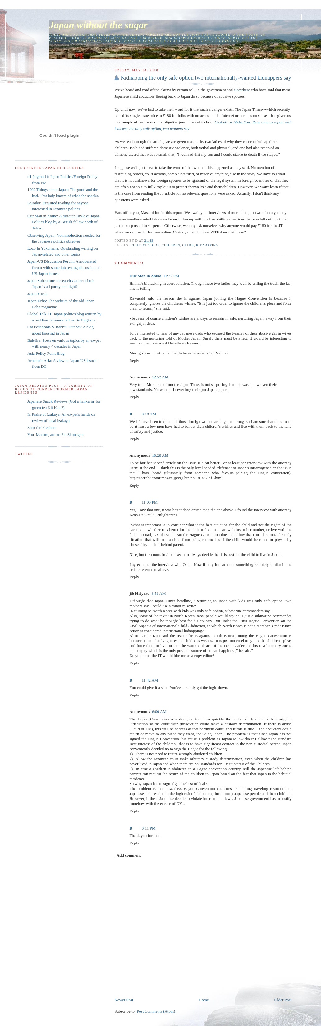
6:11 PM (149, 828)
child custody (145, 245)
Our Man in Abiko (145, 276)
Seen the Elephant (42, 427)
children (171, 245)
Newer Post (123, 999)
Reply (134, 360)
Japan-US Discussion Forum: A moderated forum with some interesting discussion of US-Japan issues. (63, 267)
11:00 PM (150, 502)
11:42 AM (150, 680)
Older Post (282, 999)
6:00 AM (159, 711)
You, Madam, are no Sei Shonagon (55, 434)
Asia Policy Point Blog (46, 353)
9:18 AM (149, 414)
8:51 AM (158, 593)
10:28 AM (160, 455)
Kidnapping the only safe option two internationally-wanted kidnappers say (206, 78)
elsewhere (242, 89)
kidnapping (207, 245)
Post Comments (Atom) (156, 1011)
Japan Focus (37, 293)
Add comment (129, 855)
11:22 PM (171, 276)
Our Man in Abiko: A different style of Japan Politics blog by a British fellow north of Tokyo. (63, 222)
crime (188, 245)
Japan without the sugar (98, 25)
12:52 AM (160, 377)
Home (204, 999)
